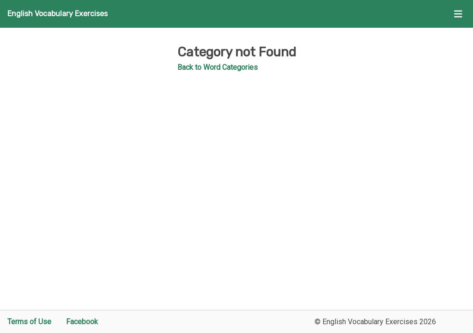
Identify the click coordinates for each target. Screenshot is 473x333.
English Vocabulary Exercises (57, 13)
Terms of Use (29, 321)
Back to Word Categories (217, 67)
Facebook (82, 321)
